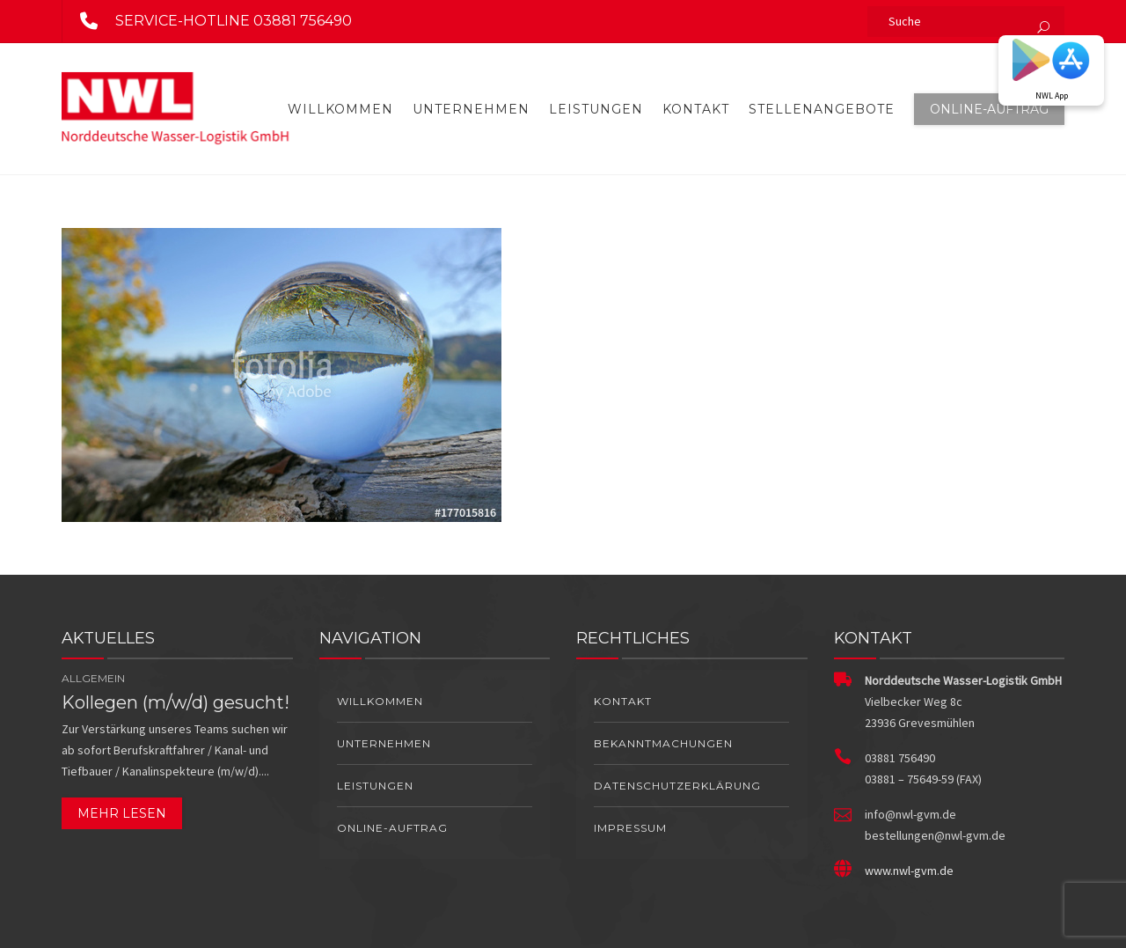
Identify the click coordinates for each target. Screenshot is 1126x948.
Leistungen (596, 109)
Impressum (630, 827)
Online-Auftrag (989, 109)
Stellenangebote (822, 109)
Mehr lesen (121, 813)
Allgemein (93, 678)
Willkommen (340, 109)
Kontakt (695, 109)
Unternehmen (471, 109)
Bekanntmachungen (663, 743)
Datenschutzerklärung (677, 785)
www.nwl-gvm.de (909, 870)
